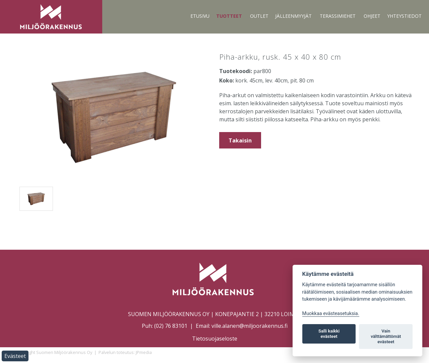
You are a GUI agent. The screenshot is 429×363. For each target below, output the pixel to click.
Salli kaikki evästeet (329, 333)
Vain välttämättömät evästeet (386, 336)
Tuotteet (229, 16)
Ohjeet (372, 16)
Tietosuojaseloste (214, 338)
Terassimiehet (338, 16)
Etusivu (199, 16)
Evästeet (15, 356)
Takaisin (240, 140)
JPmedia (144, 352)
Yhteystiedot (404, 16)
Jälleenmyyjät (293, 16)
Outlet (259, 16)
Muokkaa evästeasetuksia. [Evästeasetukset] (330, 313)
